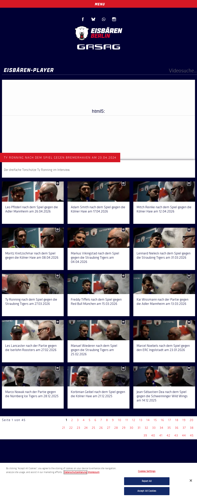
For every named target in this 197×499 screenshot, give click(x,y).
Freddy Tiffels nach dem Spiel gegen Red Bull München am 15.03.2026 (96, 301)
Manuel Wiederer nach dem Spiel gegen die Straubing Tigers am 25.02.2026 (94, 350)
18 (176, 420)
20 (192, 420)
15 (155, 420)
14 (148, 420)
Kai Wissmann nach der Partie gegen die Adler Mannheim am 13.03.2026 (162, 301)
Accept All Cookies (146, 490)
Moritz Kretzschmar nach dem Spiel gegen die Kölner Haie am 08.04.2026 (31, 255)
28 (116, 428)
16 (162, 420)
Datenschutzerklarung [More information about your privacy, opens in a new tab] (75, 472)
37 (184, 428)
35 (169, 428)
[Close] (191, 480)
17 (169, 420)
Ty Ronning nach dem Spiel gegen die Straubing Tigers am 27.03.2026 (31, 301)
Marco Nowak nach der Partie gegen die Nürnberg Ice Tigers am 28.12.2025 (31, 394)
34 (161, 428)
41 (161, 435)
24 (86, 428)
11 (126, 420)
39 (145, 435)
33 (154, 428)
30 (132, 428)
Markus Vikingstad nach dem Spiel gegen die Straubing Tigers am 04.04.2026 (95, 257)
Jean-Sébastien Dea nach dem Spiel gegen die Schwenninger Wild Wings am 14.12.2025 (162, 396)
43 (176, 435)
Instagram (114, 19)
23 (78, 428)
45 (192, 435)
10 (119, 420)
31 (139, 428)
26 (101, 428)
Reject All (147, 481)
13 (140, 420)
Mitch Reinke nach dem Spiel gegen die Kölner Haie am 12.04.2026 (164, 209)
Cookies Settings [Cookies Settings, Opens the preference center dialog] (146, 471)
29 (124, 428)
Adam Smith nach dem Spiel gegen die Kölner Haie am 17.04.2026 (98, 209)
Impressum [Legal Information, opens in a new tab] (93, 472)
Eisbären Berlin (98, 32)
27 (108, 428)
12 (133, 420)
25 (93, 428)
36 (177, 428)
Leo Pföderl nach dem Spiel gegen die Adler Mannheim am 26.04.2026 (31, 209)
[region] (98, 481)
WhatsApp (104, 19)
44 (184, 435)
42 (168, 435)
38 (192, 428)
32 (146, 428)
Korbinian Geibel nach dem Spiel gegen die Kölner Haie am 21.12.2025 (98, 394)
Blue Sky (93, 19)
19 (184, 420)
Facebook (83, 19)
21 (63, 428)
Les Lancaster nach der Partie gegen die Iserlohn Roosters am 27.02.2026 (31, 348)
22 (71, 428)
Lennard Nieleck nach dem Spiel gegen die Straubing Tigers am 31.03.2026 (163, 255)
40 (153, 435)
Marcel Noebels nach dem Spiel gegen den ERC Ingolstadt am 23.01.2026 (163, 348)
